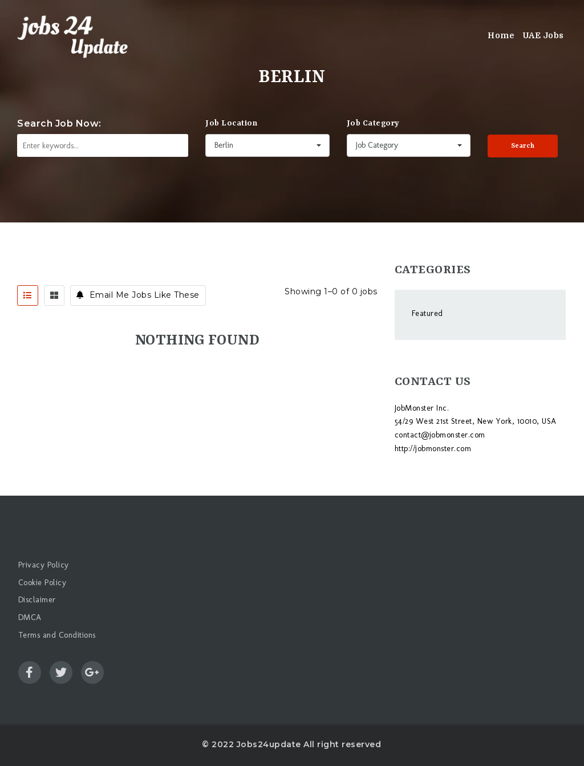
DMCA (30, 617)
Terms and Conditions (57, 635)
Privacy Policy (43, 565)
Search (522, 146)
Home (501, 35)
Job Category (373, 123)
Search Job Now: (59, 123)
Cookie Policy (42, 582)
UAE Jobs (543, 35)
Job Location (231, 123)
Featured (427, 313)
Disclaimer (37, 600)
